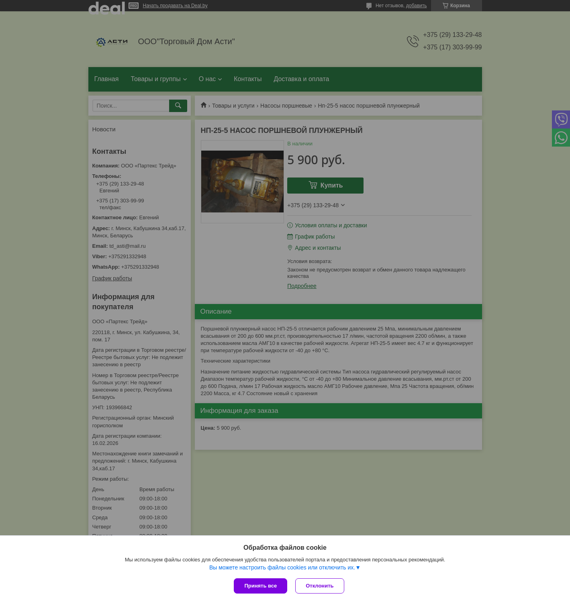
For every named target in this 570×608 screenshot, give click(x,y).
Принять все (260, 586)
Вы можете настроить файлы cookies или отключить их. (282, 567)
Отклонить (319, 586)
